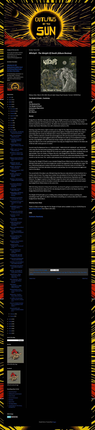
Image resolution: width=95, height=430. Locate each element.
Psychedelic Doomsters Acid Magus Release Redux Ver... (16, 140)
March (12, 129)
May (11, 125)
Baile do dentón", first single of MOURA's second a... (15, 251)
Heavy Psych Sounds (35, 208)
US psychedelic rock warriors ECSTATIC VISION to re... (16, 310)
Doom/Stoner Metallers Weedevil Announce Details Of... (16, 185)
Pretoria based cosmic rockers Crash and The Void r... (16, 291)
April (11, 127)
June (11, 122)
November (13, 111)
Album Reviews (36, 272)
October (12, 113)
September (13, 115)
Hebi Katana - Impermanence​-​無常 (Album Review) (15, 286)
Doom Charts (12, 395)
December (13, 108)
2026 (10, 97)
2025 (10, 99)
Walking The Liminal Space (15, 393)
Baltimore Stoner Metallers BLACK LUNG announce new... (16, 159)
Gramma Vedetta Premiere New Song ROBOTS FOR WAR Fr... (16, 304)
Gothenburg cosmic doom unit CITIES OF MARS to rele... (16, 267)
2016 (10, 331)
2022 (10, 106)
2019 (10, 323)
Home (58, 278)
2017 (10, 328)
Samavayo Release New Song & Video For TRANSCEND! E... (16, 237)
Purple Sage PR (64, 272)
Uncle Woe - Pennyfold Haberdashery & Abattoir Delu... (17, 232)
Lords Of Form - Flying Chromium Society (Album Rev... (15, 276)
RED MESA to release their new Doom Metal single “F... (16, 154)
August (12, 118)
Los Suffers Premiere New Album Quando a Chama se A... (16, 300)
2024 (10, 102)
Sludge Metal (72, 272)
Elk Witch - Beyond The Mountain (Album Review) (15, 175)
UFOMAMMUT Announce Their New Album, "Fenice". (16, 208)
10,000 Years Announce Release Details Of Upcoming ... (16, 224)
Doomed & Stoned (13, 397)
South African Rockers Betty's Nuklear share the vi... (17, 146)
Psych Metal (58, 272)
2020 (10, 321)
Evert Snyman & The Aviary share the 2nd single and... (16, 203)
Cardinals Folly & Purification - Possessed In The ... (16, 246)
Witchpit (31, 274)
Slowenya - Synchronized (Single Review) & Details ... (16, 180)
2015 (10, 333)
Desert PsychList (12, 392)
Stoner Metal (84, 272)
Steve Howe (77, 272)
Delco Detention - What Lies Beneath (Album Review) (16, 281)
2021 (10, 319)
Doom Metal (43, 272)
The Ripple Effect (13, 403)
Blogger (54, 422)
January (12, 316)
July (11, 120)
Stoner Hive (11, 401)
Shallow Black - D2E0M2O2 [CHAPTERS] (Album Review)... (16, 194)
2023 (10, 104)
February (12, 314)
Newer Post (32, 278)
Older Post (84, 278)
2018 (10, 326)
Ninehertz (11, 399)
